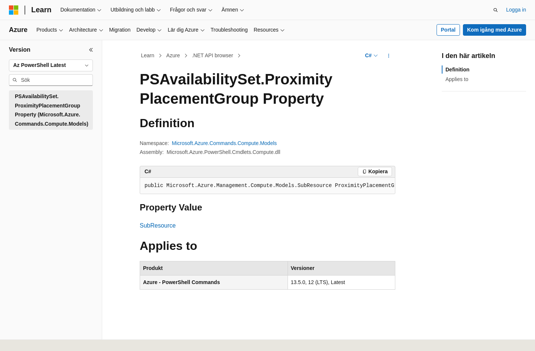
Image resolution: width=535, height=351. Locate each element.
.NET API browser (212, 55)
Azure (173, 55)
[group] (267, 186)
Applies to (456, 79)
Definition (457, 70)
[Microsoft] (14, 10)
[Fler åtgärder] (388, 56)
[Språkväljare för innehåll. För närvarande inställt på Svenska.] (27, 337)
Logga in (516, 10)
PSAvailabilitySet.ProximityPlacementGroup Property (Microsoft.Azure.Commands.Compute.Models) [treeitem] (51, 110)
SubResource (158, 225)
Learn (148, 55)
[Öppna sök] (495, 10)
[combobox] (51, 65)
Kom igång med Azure (494, 30)
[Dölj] (91, 50)
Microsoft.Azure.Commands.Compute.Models (224, 143)
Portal (448, 30)
